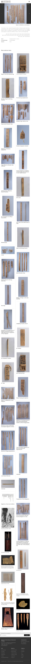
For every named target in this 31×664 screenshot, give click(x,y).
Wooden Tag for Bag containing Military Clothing (7, 629)
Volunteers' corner (3, 661)
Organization (13, 655)
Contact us (13, 657)
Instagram (22, 651)
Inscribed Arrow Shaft (5, 552)
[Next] (29, 13)
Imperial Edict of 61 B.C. (5, 583)
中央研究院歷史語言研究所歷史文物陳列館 (6, 2)
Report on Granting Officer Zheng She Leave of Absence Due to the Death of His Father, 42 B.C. (7, 603)
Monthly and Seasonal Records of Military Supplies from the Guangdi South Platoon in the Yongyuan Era (7, 567)
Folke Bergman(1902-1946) (6, 528)
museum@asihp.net (4, 645)
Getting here (3, 654)
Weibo (22, 657)
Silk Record (18, 610)
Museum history (13, 651)
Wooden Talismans (19, 630)
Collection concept (14, 654)
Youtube (22, 655)
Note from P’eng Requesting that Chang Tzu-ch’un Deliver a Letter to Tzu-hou (22, 594)
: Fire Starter (21, 74)
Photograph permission (4, 657)
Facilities (2, 655)
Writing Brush (18, 570)
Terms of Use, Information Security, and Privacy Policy (15, 661)
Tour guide (2, 651)
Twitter (22, 654)
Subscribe (26, 635)
